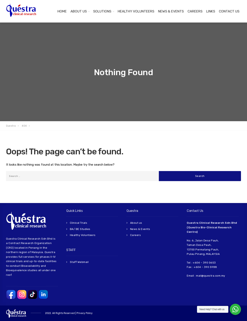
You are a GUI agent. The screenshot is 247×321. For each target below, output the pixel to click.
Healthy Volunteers (136, 11)
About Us (78, 11)
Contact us (229, 11)
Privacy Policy (85, 313)
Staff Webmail (79, 262)
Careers (195, 11)
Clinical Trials (78, 222)
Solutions (102, 11)
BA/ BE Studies (80, 229)
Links (210, 11)
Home (62, 11)
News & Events (171, 11)
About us (136, 222)
